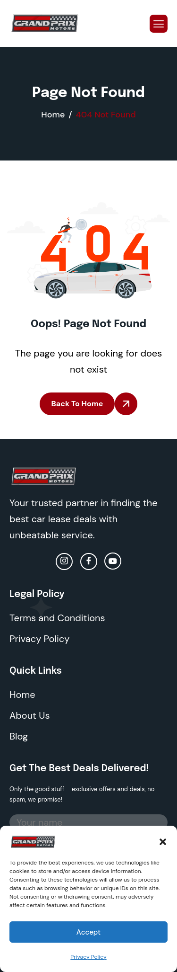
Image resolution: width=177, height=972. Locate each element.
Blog (18, 736)
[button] (163, 841)
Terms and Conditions (57, 618)
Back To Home (77, 404)
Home (22, 694)
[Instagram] (64, 561)
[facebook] (88, 561)
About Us (29, 715)
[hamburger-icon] (159, 24)
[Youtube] (112, 561)
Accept (88, 932)
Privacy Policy (88, 957)
